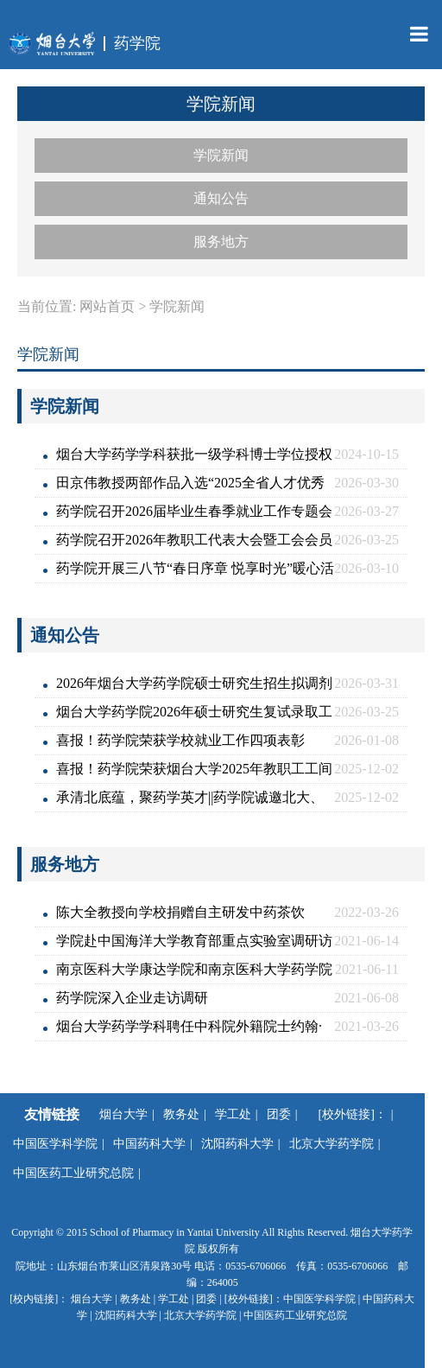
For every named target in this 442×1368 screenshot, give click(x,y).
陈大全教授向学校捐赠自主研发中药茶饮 (180, 912)
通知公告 (221, 198)
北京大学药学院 (331, 1143)
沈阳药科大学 (237, 1143)
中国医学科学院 (55, 1143)
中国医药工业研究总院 (73, 1173)
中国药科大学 (149, 1143)
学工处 (233, 1114)
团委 (279, 1114)
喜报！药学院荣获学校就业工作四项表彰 (180, 740)
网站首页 (107, 306)
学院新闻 (221, 155)
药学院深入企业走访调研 (132, 997)
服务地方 (221, 241)
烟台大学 (123, 1114)
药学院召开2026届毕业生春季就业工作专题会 (194, 511)
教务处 (181, 1114)
